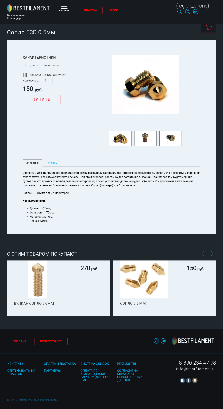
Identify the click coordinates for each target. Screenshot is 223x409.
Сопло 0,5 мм (133, 303)
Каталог (64, 8)
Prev (203, 253)
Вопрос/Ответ (51, 341)
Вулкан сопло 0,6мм (34, 303)
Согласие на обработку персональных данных (130, 375)
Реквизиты (126, 363)
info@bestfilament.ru (196, 369)
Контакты (15, 363)
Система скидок (94, 363)
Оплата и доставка (60, 363)
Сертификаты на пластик (21, 372)
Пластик (90, 10)
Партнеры (52, 370)
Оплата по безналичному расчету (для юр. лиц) (94, 375)
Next (211, 253)
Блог (114, 10)
